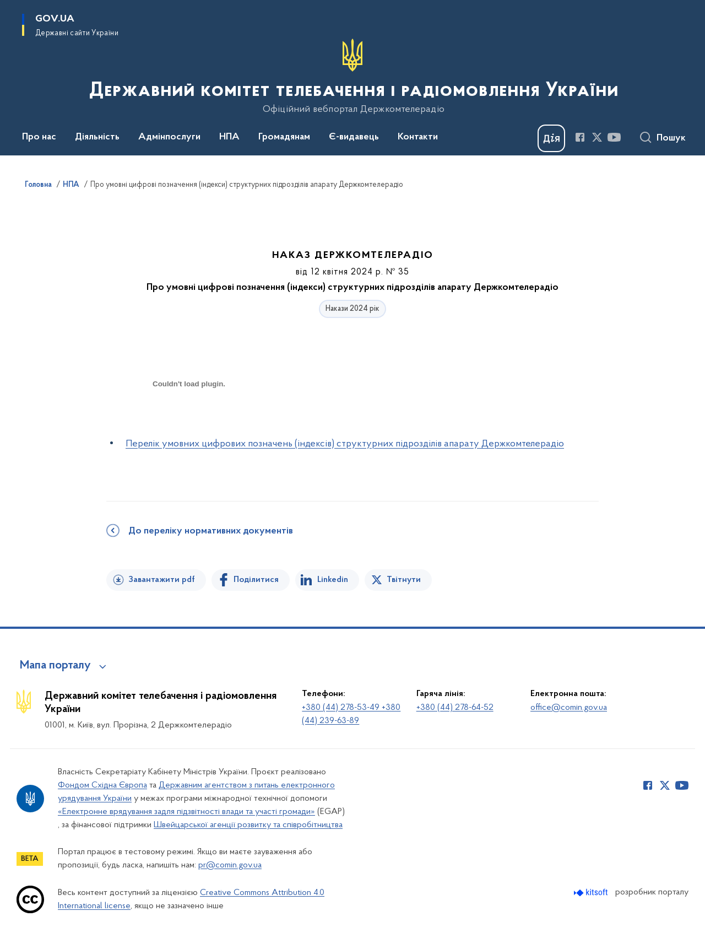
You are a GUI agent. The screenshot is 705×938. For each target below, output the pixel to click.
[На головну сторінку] (352, 77)
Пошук (671, 138)
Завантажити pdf (161, 579)
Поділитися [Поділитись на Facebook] (256, 579)
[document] (189, 423)
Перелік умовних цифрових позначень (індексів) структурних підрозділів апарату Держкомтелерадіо (345, 444)
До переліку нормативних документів (210, 531)
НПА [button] (229, 137)
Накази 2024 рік (352, 309)
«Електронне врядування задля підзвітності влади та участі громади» (186, 811)
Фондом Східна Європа (102, 785)
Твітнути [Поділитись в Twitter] (404, 579)
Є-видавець (354, 137)
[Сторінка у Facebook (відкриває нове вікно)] (580, 137)
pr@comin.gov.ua (230, 865)
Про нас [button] (39, 137)
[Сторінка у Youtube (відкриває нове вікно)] (614, 137)
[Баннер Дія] (551, 138)
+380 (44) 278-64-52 (455, 707)
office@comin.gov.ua (568, 707)
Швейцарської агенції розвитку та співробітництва (248, 825)
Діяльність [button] (97, 137)
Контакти (418, 137)
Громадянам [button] (284, 137)
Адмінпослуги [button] (169, 137)
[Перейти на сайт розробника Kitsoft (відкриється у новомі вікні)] (592, 892)
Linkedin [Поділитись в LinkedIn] (332, 579)
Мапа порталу (55, 666)
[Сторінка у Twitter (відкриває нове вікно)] (597, 137)
